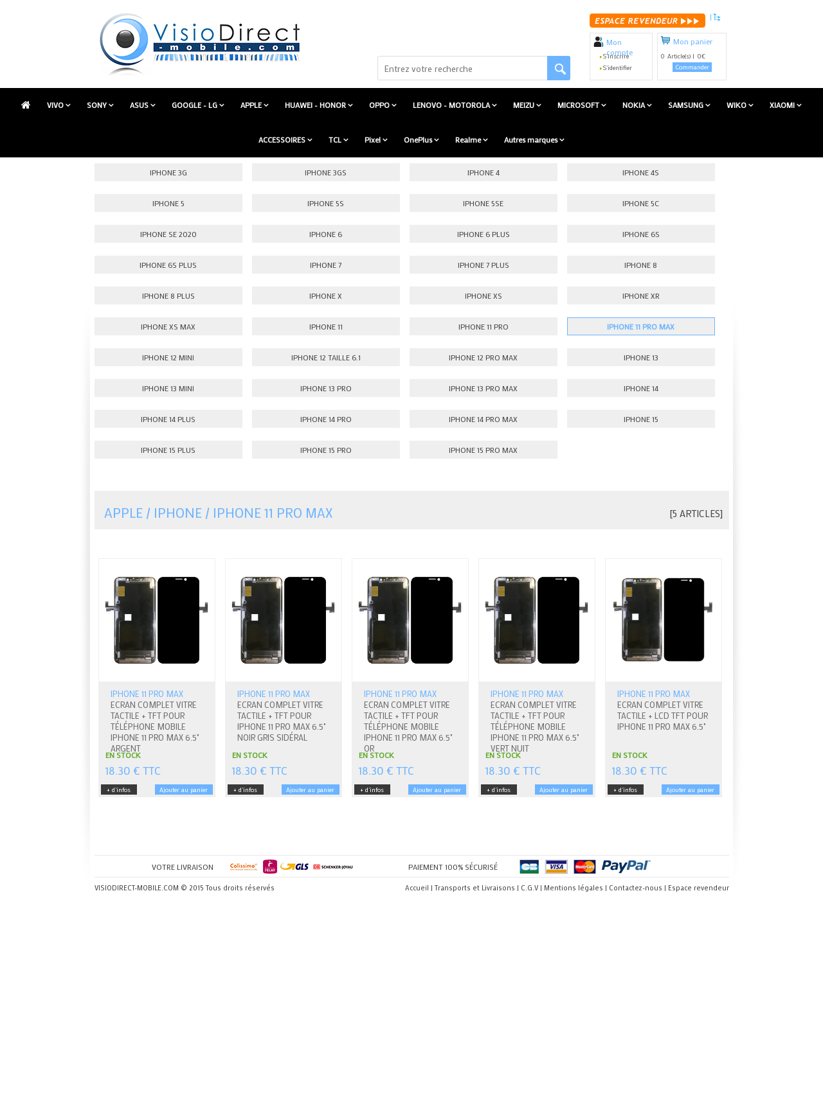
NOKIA (634, 105)
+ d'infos (119, 790)
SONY (98, 105)
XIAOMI (783, 105)
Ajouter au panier (183, 790)
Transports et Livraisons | (477, 887)
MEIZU (524, 105)
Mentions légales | (575, 887)
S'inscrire (616, 56)
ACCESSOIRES (282, 139)
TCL (336, 139)
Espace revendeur (698, 887)
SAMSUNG (686, 105)
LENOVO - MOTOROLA (452, 105)
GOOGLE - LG (195, 105)
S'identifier (617, 68)
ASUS (140, 105)
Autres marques (531, 139)
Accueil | (419, 887)
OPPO (380, 105)
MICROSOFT (579, 105)
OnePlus (419, 139)
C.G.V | (531, 887)
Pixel (374, 139)
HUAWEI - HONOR (316, 105)
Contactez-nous (635, 887)
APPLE (252, 105)
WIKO (737, 105)
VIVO (56, 105)
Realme (469, 139)
